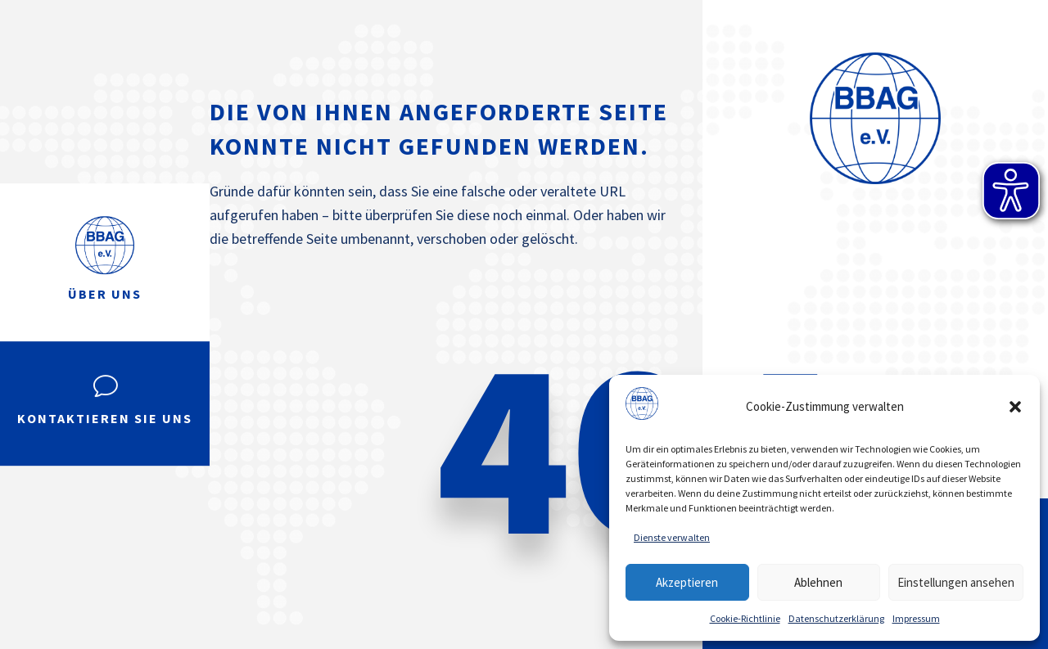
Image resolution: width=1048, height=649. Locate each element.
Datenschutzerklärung (836, 618)
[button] (1015, 407)
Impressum (916, 618)
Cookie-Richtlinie (745, 618)
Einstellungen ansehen (955, 582)
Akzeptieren (687, 582)
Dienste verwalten (672, 537)
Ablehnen (818, 582)
